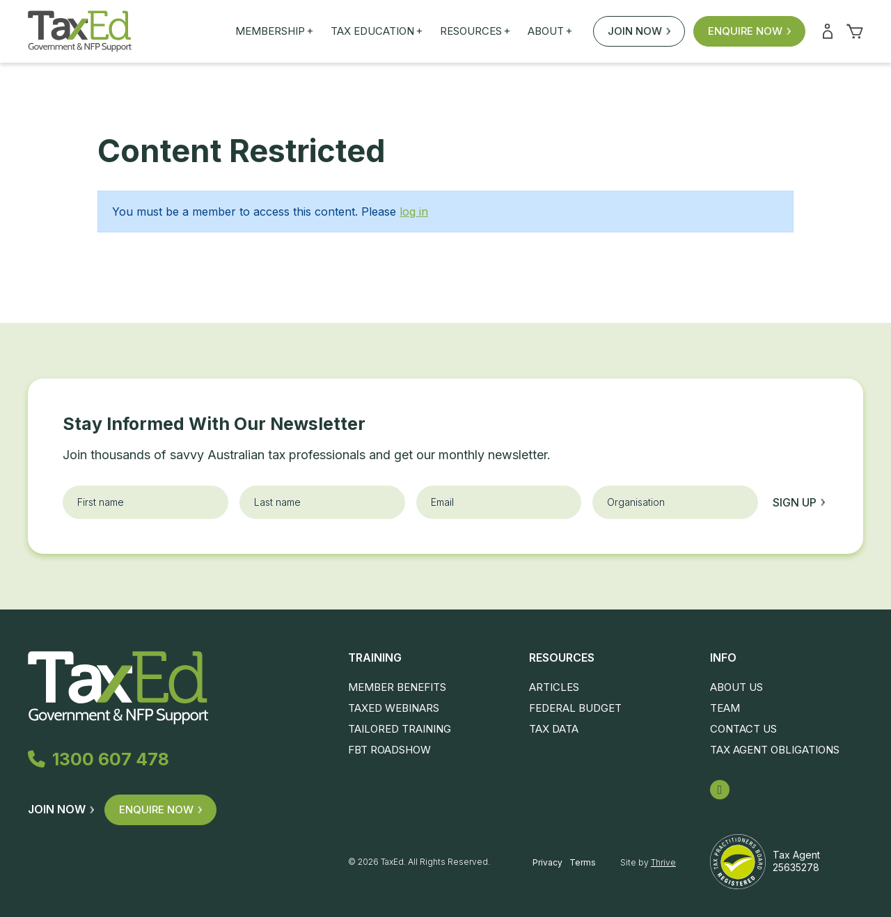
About (550, 31)
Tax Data (553, 728)
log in (414, 211)
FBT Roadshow (389, 749)
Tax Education (377, 31)
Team (725, 708)
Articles (554, 687)
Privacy (547, 862)
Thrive (663, 862)
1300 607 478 (99, 759)
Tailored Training (399, 728)
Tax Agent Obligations (774, 749)
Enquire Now (749, 31)
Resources (475, 31)
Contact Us (743, 728)
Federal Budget (575, 708)
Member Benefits (397, 687)
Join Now (639, 31)
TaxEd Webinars (393, 708)
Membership (274, 31)
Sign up (799, 502)
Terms (582, 862)
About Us (736, 687)
